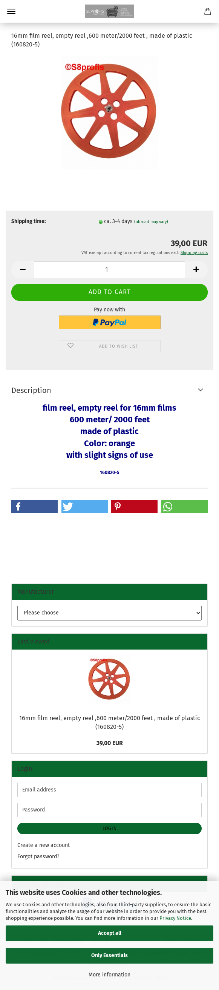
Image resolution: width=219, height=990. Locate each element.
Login (110, 828)
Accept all (109, 933)
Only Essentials (109, 955)
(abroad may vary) (151, 221)
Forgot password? (38, 856)
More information (109, 975)
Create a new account (43, 845)
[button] (22, 269)
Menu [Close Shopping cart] (11, 11)
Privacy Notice (175, 918)
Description (31, 390)
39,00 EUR (109, 743)
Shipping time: (28, 221)
